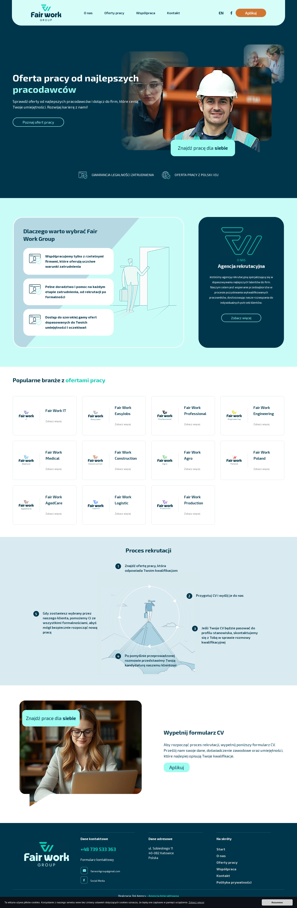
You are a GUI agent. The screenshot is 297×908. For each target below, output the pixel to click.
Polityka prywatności (234, 882)
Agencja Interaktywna (163, 896)
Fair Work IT (55, 410)
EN (221, 13)
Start (220, 849)
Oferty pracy (114, 13)
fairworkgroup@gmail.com (105, 871)
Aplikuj (251, 13)
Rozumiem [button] (277, 902)
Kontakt (173, 13)
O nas (88, 13)
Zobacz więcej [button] (196, 902)
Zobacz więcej (241, 318)
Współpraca (145, 13)
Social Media (97, 880)
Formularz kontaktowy (97, 859)
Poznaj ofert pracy (38, 122)
